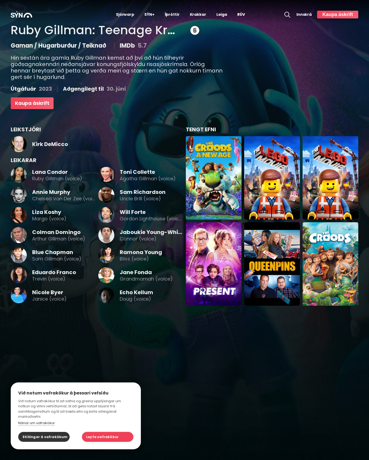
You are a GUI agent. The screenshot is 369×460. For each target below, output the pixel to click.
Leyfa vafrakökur (102, 437)
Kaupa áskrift (337, 14)
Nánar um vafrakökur (36, 422)
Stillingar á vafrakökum (45, 437)
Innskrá (304, 14)
